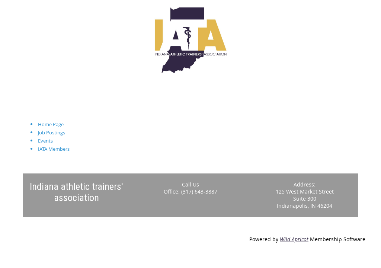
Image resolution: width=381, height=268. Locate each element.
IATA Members (54, 149)
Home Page (51, 124)
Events (45, 140)
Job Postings (51, 132)
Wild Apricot (294, 239)
